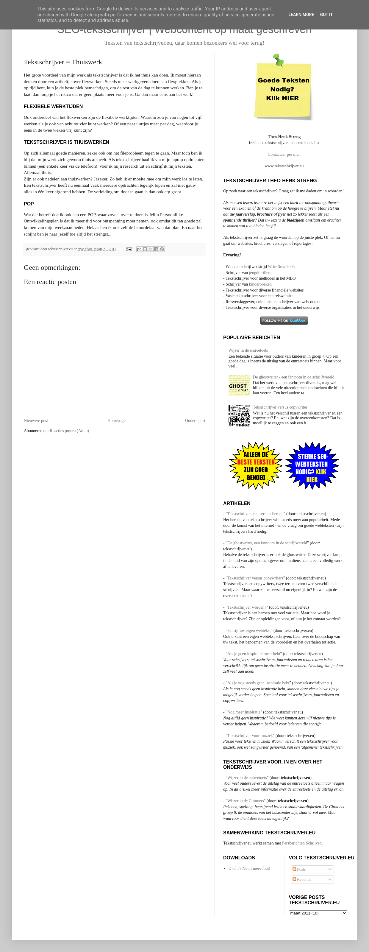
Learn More (301, 14)
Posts (299, 869)
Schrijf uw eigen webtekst (249, 630)
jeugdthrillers (260, 272)
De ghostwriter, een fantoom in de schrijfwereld (267, 543)
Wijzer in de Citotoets (245, 801)
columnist (265, 302)
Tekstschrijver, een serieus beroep (255, 514)
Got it (326, 14)
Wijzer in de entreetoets (248, 350)
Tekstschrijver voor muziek (250, 735)
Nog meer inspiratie (243, 712)
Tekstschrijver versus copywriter (280, 407)
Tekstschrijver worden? (246, 607)
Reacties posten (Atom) (69, 431)
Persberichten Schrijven (302, 843)
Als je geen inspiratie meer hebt (253, 654)
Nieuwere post (36, 420)
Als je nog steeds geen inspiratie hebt (258, 683)
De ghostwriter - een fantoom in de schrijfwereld (293, 377)
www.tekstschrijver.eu (284, 166)
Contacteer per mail (284, 154)
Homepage (116, 420)
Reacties (302, 879)
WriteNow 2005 (281, 266)
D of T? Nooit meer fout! (250, 868)
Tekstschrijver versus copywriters (255, 578)
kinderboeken (260, 284)
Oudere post (195, 420)
